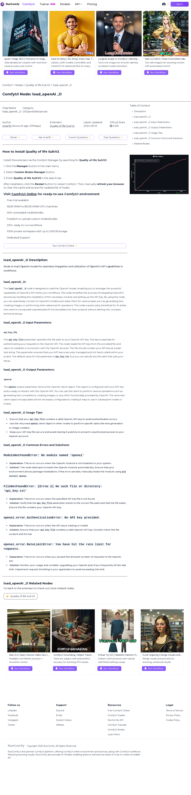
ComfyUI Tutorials (117, 725)
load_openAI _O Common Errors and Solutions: (158, 138)
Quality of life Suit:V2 (38, 85)
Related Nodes (142, 143)
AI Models (66, 754)
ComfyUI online (72, 751)
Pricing (92, 4)
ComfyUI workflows (130, 751)
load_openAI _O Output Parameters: (153, 127)
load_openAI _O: (142, 116)
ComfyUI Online (24, 194)
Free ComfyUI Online (119, 710)
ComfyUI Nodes (116, 729)
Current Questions (80, 137)
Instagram (13, 720)
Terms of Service (174, 710)
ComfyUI (28, 4)
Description (140, 111)
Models (65, 4)
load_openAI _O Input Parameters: (152, 122)
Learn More (114, 734)
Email (59, 715)
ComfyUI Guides (116, 715)
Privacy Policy (173, 715)
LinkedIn (12, 710)
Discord (60, 710)
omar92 (7, 126)
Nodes (19, 85)
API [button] (78, 4)
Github (15, 137)
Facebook (13, 715)
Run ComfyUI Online (65, 245)
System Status (63, 720)
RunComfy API (116, 720)
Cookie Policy (173, 720)
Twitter (11, 725)
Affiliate (60, 725)
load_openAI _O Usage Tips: (148, 133)
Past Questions (113, 137)
